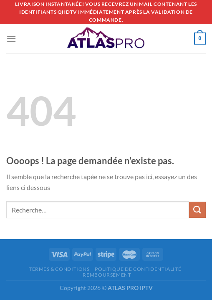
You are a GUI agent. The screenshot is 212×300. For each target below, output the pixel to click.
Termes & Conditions (59, 269)
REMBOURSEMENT (107, 275)
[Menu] (11, 38)
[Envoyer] (197, 210)
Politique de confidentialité (138, 269)
